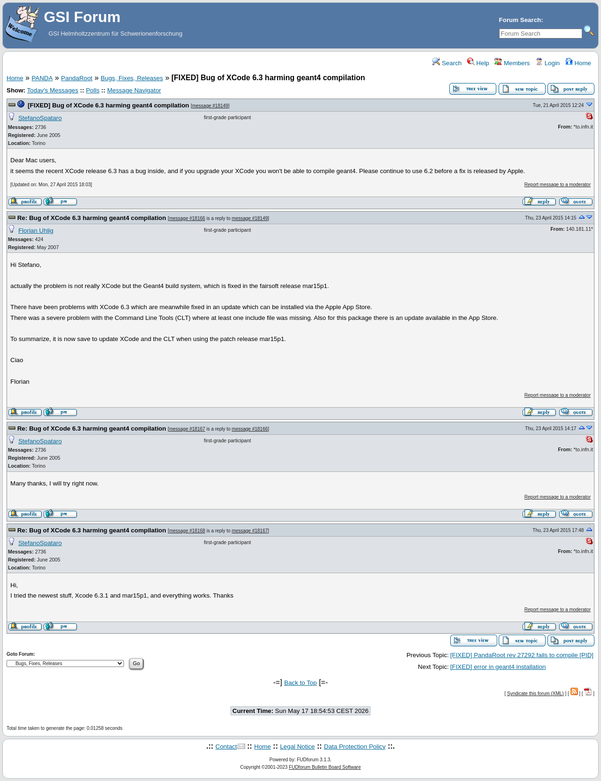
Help (478, 63)
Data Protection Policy (354, 746)
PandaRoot (76, 78)
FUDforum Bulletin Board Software (325, 767)
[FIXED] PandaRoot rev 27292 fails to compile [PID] (521, 655)
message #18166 (187, 218)
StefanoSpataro (40, 117)
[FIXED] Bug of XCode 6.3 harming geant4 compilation (108, 105)
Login (547, 63)
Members (512, 63)
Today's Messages (52, 90)
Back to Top (300, 682)
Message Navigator (134, 90)
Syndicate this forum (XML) (535, 693)
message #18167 (187, 429)
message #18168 (187, 530)
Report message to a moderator (557, 184)
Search (447, 63)
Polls (93, 90)
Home (578, 63)
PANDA (42, 78)
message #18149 (210, 105)
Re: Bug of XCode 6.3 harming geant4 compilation (91, 217)
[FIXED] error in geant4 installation (498, 666)
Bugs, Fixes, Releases (132, 78)
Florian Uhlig (36, 230)
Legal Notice (297, 746)
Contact (226, 746)
